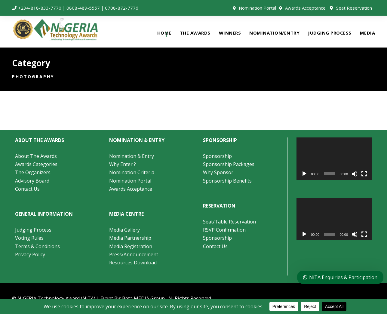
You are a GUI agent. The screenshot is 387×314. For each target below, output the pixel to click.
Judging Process (33, 229)
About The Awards (36, 156)
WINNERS (230, 33)
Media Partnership (130, 238)
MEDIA (367, 33)
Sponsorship (217, 156)
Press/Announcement (134, 254)
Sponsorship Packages (228, 164)
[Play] (304, 174)
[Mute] (355, 174)
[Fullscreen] (364, 174)
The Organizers (33, 172)
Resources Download (133, 262)
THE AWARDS (195, 33)
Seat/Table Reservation (229, 221)
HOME (164, 33)
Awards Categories (36, 164)
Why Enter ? (122, 164)
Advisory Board (32, 180)
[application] (334, 158)
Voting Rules (29, 238)
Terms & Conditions (37, 246)
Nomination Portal (257, 8)
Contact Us (27, 189)
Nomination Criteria (131, 172)
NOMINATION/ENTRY (274, 33)
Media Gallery (124, 229)
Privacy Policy (30, 254)
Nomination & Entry (131, 156)
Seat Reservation (354, 8)
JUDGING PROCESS (330, 33)
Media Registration (130, 246)
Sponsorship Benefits (227, 180)
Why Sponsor (218, 172)
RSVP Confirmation (224, 229)
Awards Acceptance (305, 8)
